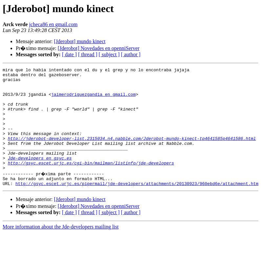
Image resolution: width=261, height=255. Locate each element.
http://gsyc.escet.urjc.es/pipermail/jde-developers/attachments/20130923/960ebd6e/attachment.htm (136, 206)
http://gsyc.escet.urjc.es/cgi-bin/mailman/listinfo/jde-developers (91, 182)
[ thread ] (87, 54)
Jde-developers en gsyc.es (40, 176)
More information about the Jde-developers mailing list (61, 249)
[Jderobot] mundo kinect (79, 41)
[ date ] (69, 54)
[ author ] (131, 54)
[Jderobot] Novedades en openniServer (98, 48)
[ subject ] (109, 54)
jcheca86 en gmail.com (53, 24)
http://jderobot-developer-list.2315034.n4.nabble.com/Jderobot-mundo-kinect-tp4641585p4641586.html (132, 153)
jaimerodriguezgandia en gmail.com (93, 100)
